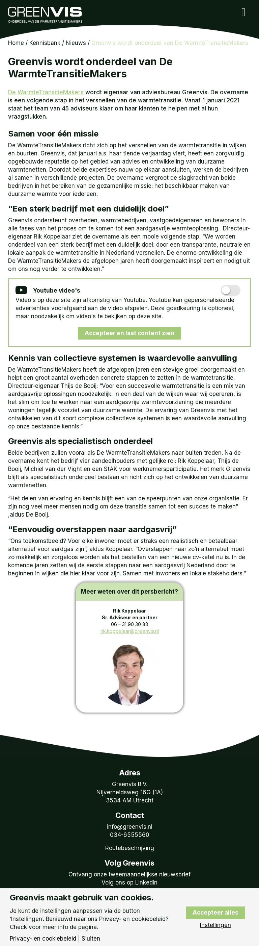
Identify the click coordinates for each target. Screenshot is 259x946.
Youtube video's (48, 291)
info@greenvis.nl (129, 826)
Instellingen (215, 925)
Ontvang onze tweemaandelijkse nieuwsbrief (129, 874)
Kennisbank (44, 43)
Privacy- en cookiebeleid (43, 939)
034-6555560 (129, 834)
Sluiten (91, 939)
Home (16, 43)
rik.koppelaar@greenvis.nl (129, 631)
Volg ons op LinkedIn (129, 882)
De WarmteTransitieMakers (46, 92)
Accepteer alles (215, 912)
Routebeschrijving (129, 848)
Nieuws (76, 43)
